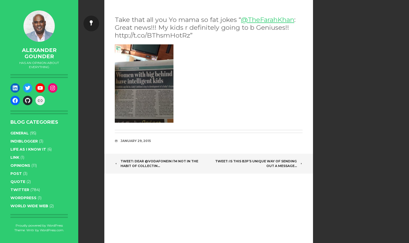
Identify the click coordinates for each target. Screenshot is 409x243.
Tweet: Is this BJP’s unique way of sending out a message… (259, 163)
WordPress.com (51, 230)
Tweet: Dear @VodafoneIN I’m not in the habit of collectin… (156, 163)
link (14, 157)
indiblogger (24, 141)
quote (17, 181)
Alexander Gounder (39, 53)
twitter (19, 189)
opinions (20, 165)
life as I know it (28, 149)
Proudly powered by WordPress (39, 225)
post (16, 173)
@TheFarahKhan (267, 19)
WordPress (23, 197)
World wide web (29, 206)
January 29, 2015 (136, 141)
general (19, 133)
